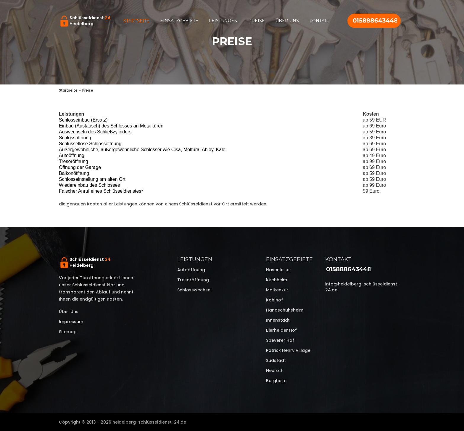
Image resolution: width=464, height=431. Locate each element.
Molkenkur (277, 290)
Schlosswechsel (194, 290)
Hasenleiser (278, 270)
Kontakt (320, 20)
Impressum (71, 322)
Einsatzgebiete (179, 20)
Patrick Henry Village (288, 350)
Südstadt (276, 360)
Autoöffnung (191, 270)
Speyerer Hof (280, 340)
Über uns (287, 20)
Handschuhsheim (284, 310)
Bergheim (276, 381)
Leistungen (223, 20)
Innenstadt (278, 320)
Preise (256, 20)
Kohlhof (274, 300)
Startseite (136, 20)
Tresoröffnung (193, 280)
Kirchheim (276, 280)
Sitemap (68, 332)
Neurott (274, 370)
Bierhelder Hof (281, 330)
